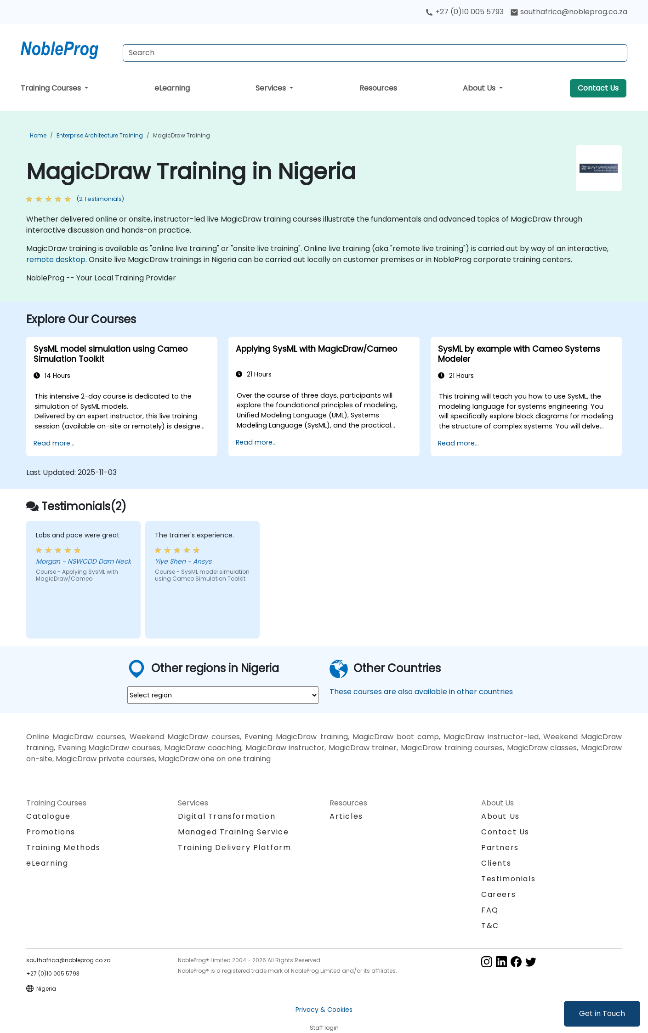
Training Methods (63, 847)
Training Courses (52, 88)
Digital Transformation (226, 816)
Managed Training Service (233, 832)
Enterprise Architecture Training (100, 135)
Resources (378, 88)
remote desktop (55, 259)
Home (38, 135)
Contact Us (598, 88)
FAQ (490, 910)
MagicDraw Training (181, 135)
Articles (346, 816)
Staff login (324, 1028)
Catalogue (48, 816)
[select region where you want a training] (222, 695)
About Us (480, 88)
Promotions (50, 832)
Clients (496, 863)
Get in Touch (602, 1013)
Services (272, 88)
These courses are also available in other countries (421, 691)
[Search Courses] (375, 53)
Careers (498, 894)
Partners (500, 847)
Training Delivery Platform (234, 847)
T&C (490, 925)
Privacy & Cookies (324, 1009)
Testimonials (508, 878)
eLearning (172, 88)
